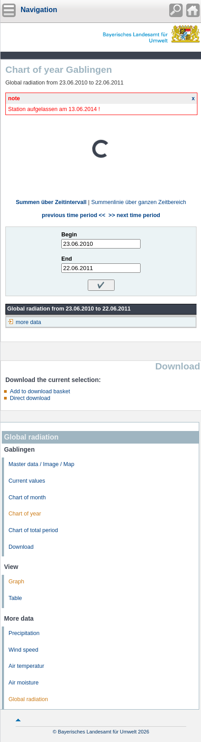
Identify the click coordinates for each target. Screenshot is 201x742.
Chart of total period (33, 530)
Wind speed (23, 650)
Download (21, 547)
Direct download (30, 398)
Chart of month (27, 497)
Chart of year (25, 514)
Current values (27, 481)
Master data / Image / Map (41, 464)
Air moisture (23, 683)
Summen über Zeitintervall (51, 202)
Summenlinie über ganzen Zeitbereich (138, 202)
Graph (16, 581)
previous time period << (73, 215)
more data (28, 322)
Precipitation (24, 633)
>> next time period (134, 215)
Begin (69, 234)
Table (15, 598)
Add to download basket (40, 391)
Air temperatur (26, 666)
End (66, 259)
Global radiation (28, 699)
